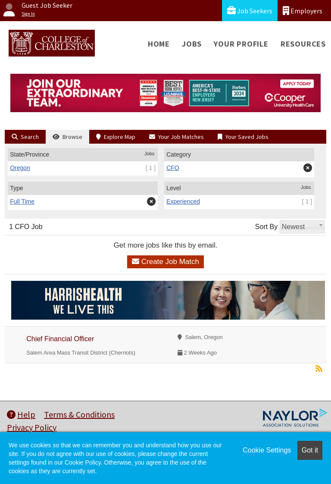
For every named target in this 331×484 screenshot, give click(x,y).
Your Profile (241, 44)
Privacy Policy (31, 427)
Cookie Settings (267, 450)
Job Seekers (249, 10)
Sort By (266, 226)
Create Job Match (165, 262)
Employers (302, 10)
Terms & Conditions (79, 414)
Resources (303, 44)
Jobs (192, 44)
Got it (310, 450)
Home (159, 44)
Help (21, 414)
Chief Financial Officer (60, 339)
